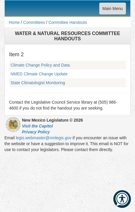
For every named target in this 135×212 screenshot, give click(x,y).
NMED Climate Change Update (39, 74)
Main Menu (112, 9)
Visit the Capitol (37, 126)
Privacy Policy (36, 132)
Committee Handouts (67, 22)
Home (14, 22)
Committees (34, 22)
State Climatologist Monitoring (38, 82)
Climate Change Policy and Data (40, 65)
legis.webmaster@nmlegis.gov (43, 137)
